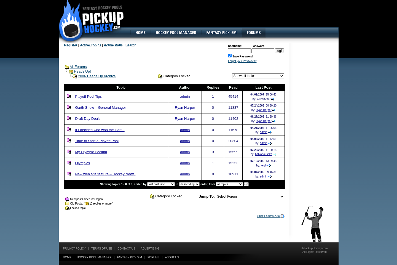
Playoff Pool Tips (88, 96)
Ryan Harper (185, 107)
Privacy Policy (74, 248)
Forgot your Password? (242, 61)
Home (67, 257)
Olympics (82, 163)
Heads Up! (82, 71)
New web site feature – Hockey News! (105, 174)
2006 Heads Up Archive (97, 76)
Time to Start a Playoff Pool (97, 141)
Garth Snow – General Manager (100, 107)
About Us (172, 257)
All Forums (78, 67)
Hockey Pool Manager (94, 257)
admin (185, 96)
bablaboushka (263, 154)
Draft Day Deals (88, 118)
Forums (153, 257)
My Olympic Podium (91, 152)
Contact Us (126, 248)
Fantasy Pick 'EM (129, 257)
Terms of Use (101, 248)
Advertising (150, 248)
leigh (264, 165)
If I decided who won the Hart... (100, 130)
